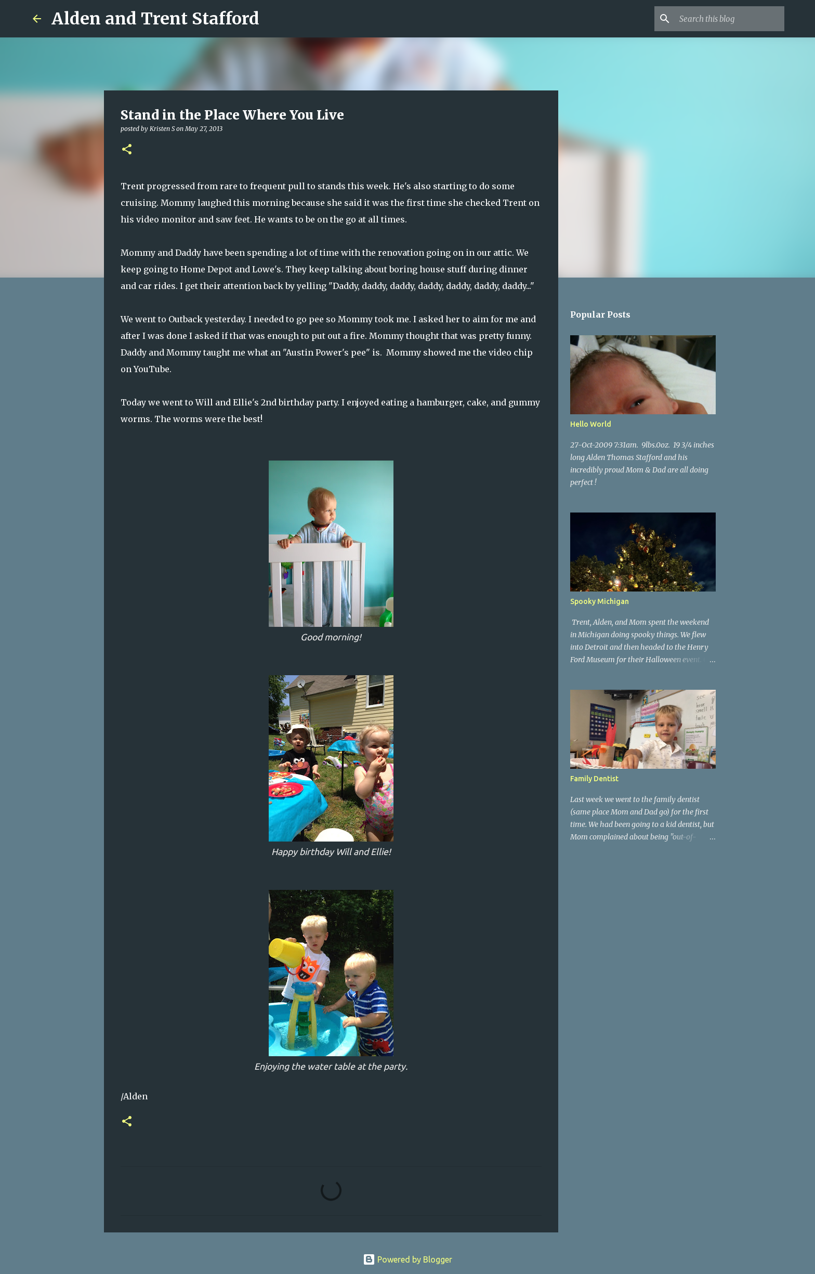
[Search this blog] (729, 18)
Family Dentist (594, 778)
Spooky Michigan (599, 601)
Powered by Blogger (407, 1259)
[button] (127, 150)
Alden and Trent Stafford (155, 18)
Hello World (590, 424)
